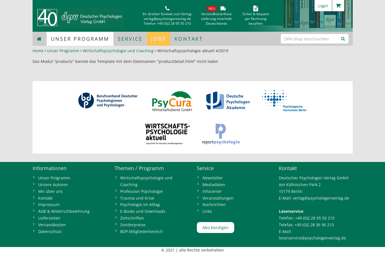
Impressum (49, 204)
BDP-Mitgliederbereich (141, 231)
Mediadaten (213, 184)
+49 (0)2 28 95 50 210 (174, 23)
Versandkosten (52, 224)
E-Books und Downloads (142, 211)
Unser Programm (80, 38)
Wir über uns (50, 191)
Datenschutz (50, 231)
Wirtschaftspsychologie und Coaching (118, 50)
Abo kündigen (215, 227)
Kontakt (188, 38)
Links (207, 211)
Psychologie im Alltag (140, 204)
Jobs (158, 38)
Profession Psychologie (141, 191)
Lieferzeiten (49, 218)
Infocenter (212, 191)
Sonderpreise (132, 224)
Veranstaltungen (218, 198)
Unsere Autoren (53, 184)
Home (38, 50)
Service (130, 38)
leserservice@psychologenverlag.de (312, 238)
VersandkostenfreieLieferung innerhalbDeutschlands (216, 19)
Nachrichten (214, 204)
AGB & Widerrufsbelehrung (64, 211)
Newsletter (212, 177)
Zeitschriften (132, 218)
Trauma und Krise (137, 198)
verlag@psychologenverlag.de (167, 18)
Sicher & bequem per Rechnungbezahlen (255, 19)
